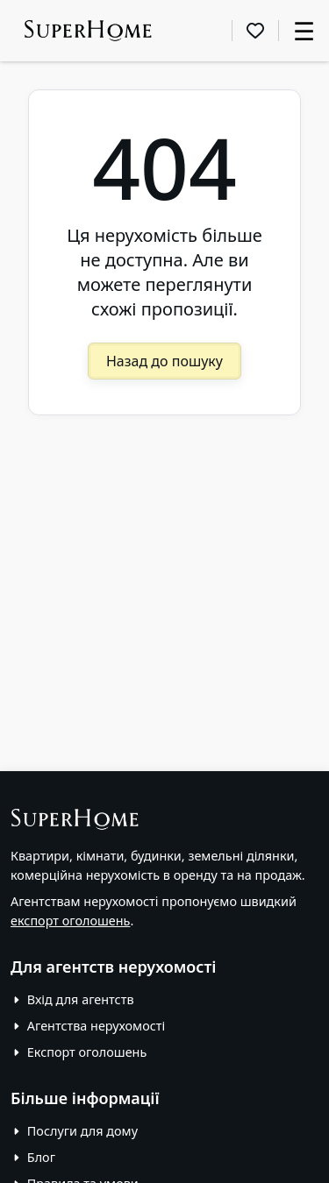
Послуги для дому (82, 1131)
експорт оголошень (70, 920)
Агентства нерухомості (96, 1025)
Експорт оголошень (87, 1052)
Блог (41, 1157)
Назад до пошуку (164, 361)
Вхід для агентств (80, 999)
